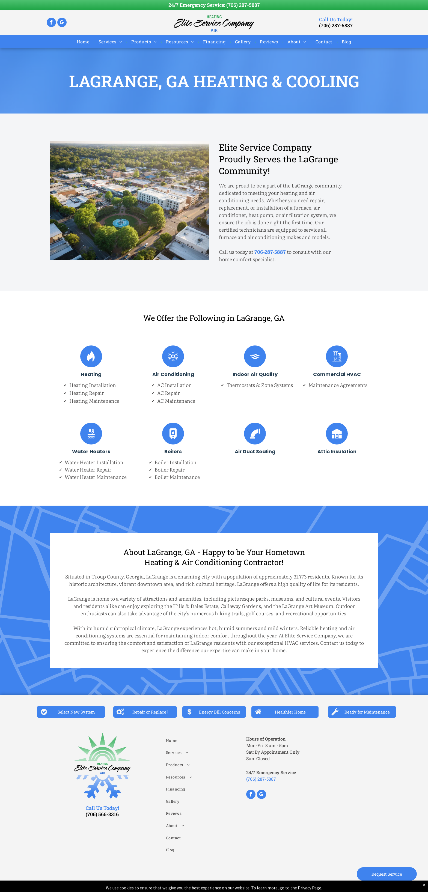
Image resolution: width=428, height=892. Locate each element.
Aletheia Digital (280, 885)
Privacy (235, 885)
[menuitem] (83, 41)
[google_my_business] (62, 23)
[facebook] (51, 23)
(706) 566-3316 (102, 814)
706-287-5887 (270, 251)
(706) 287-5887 (243, 5)
